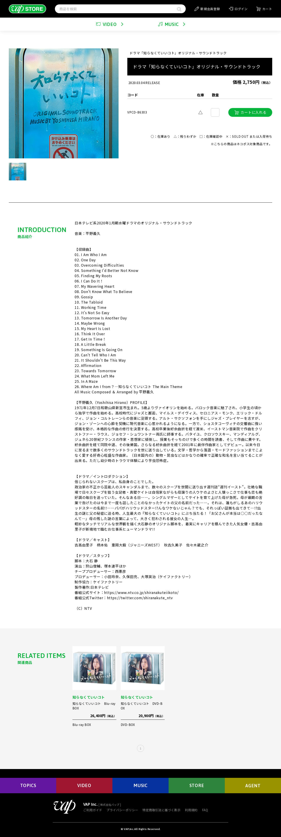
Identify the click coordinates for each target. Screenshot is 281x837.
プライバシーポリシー (122, 810)
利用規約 (191, 810)
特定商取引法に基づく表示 (161, 810)
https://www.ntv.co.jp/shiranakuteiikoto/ (141, 592)
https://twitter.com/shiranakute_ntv (140, 597)
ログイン (238, 9)
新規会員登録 (207, 9)
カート (264, 9)
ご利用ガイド (92, 810)
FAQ (205, 810)
